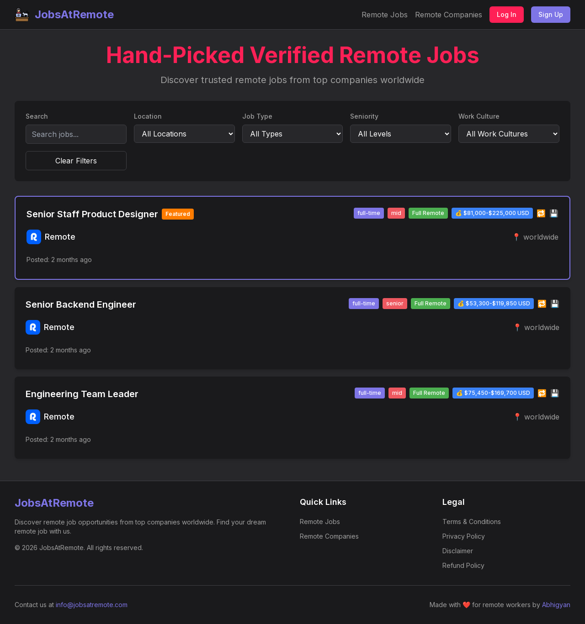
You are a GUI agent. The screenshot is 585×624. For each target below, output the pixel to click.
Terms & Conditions (471, 521)
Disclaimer (457, 551)
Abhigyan (556, 604)
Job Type (257, 116)
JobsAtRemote (64, 14)
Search (37, 116)
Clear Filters (76, 160)
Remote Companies (448, 14)
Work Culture (479, 116)
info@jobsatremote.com (92, 604)
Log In (506, 14)
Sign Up (550, 14)
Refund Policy (463, 565)
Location (148, 116)
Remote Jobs (385, 14)
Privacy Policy (463, 536)
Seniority (364, 116)
